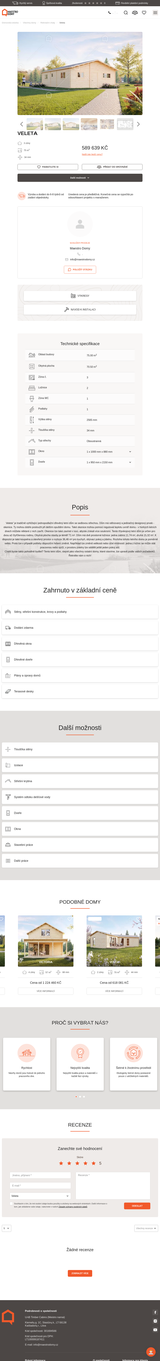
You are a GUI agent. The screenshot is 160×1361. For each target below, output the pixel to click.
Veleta (62, 22)
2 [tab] (80, 1097)
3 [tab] (84, 1097)
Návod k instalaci (83, 309)
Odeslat (137, 1205)
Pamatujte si (50, 166)
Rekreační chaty (47, 22)
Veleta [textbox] (14, 1195)
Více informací (46, 991)
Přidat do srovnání (115, 166)
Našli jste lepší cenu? (92, 154)
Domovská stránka (10, 22)
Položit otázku (82, 269)
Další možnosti (78, 177)
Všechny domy (29, 22)
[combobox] (40, 1196)
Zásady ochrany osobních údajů (73, 1206)
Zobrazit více (80, 1273)
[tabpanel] (26, 1064)
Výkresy (83, 295)
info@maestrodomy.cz (82, 259)
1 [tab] (76, 1097)
